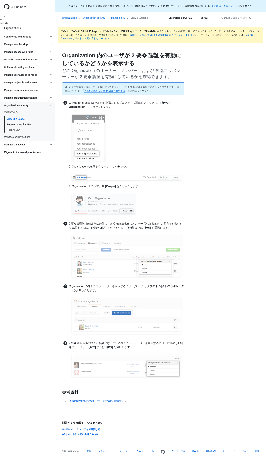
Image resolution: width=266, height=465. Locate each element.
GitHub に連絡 (178, 451)
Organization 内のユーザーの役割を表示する (97, 400)
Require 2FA (13, 129)
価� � (195, 451)
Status (139, 451)
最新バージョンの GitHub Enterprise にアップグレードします (162, 34)
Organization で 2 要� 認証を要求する (104, 90)
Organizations (12, 28)
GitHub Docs (18, 7)
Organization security (95, 17)
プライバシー (104, 451)
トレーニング (229, 451)
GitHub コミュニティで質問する (81, 429)
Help (152, 451)
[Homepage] (163, 452)
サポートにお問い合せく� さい (80, 434)
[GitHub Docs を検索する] (237, 18)
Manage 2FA (119, 17)
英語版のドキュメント (223, 5)
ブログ (245, 451)
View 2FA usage (16, 119)
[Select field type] (182, 18)
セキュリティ (123, 451)
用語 (89, 451)
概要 (257, 451)
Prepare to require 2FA (19, 124)
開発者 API (211, 451)
